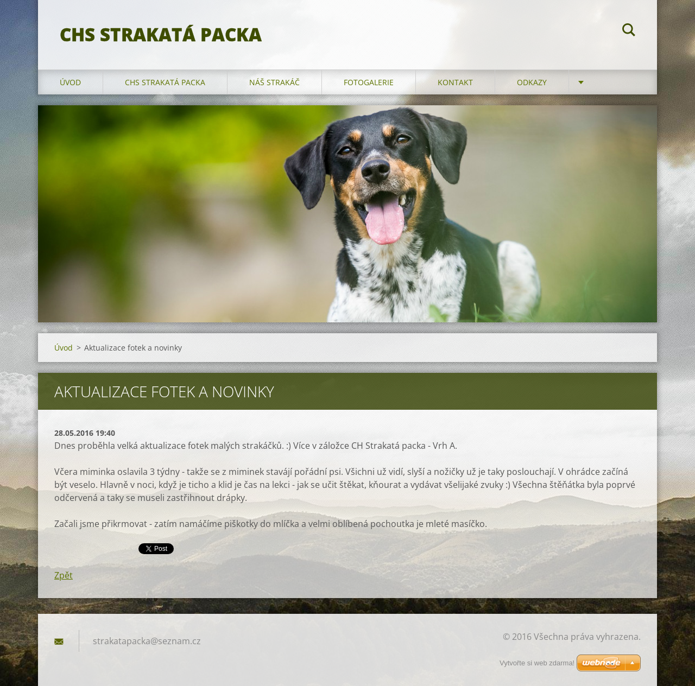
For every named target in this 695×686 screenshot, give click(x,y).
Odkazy (532, 82)
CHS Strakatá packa (165, 82)
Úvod (70, 82)
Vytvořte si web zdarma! (537, 663)
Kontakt (455, 82)
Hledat (628, 31)
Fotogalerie (369, 82)
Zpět (63, 575)
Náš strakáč (274, 82)
